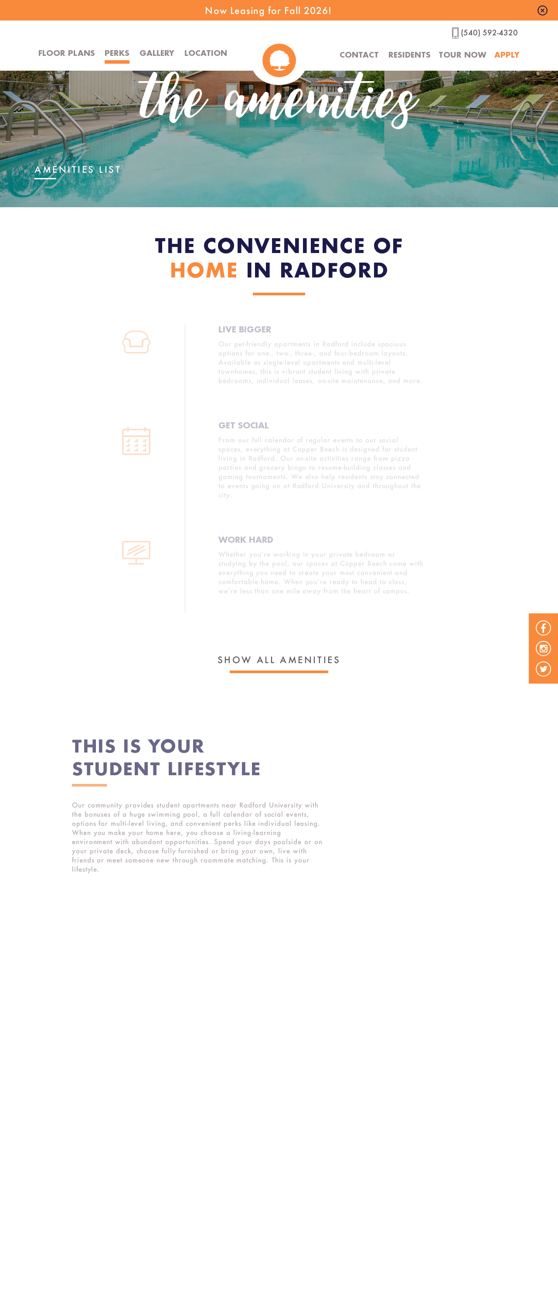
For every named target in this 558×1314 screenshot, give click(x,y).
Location (205, 53)
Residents (405, 54)
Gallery (157, 53)
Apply (507, 54)
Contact (354, 54)
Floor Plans (66, 53)
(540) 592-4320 (489, 32)
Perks (117, 53)
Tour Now (461, 54)
